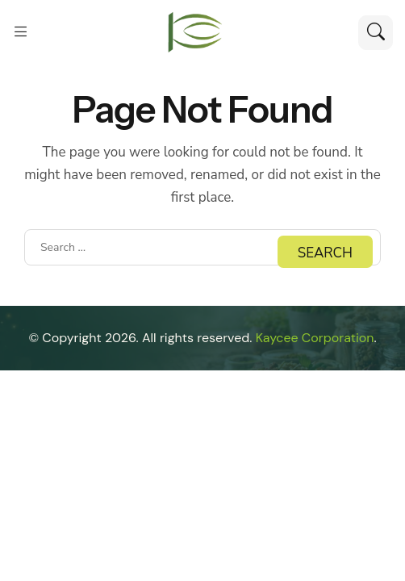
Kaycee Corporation (315, 337)
